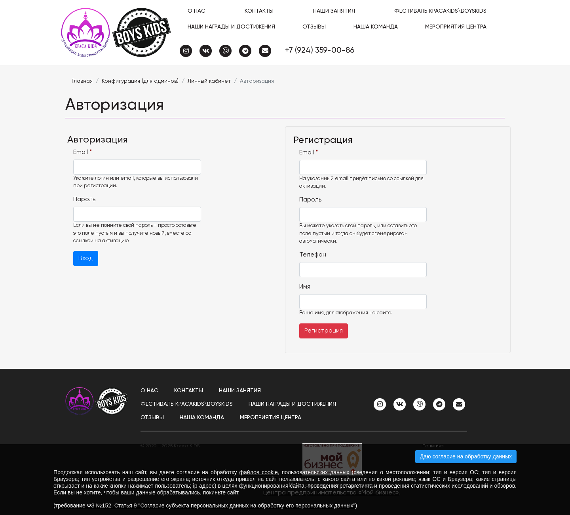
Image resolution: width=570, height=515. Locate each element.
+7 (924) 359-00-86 (319, 51)
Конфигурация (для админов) (140, 81)
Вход (85, 258)
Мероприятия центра (455, 27)
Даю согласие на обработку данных (466, 456)
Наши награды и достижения (231, 27)
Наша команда (375, 27)
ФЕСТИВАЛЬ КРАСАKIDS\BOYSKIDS (440, 11)
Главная (82, 81)
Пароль (84, 199)
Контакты (259, 11)
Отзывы (314, 27)
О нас (196, 11)
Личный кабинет (209, 81)
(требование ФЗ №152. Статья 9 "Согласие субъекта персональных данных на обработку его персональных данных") (205, 505)
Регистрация (323, 331)
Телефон (312, 255)
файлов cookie (258, 472)
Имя (304, 287)
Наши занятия (334, 11)
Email (82, 152)
